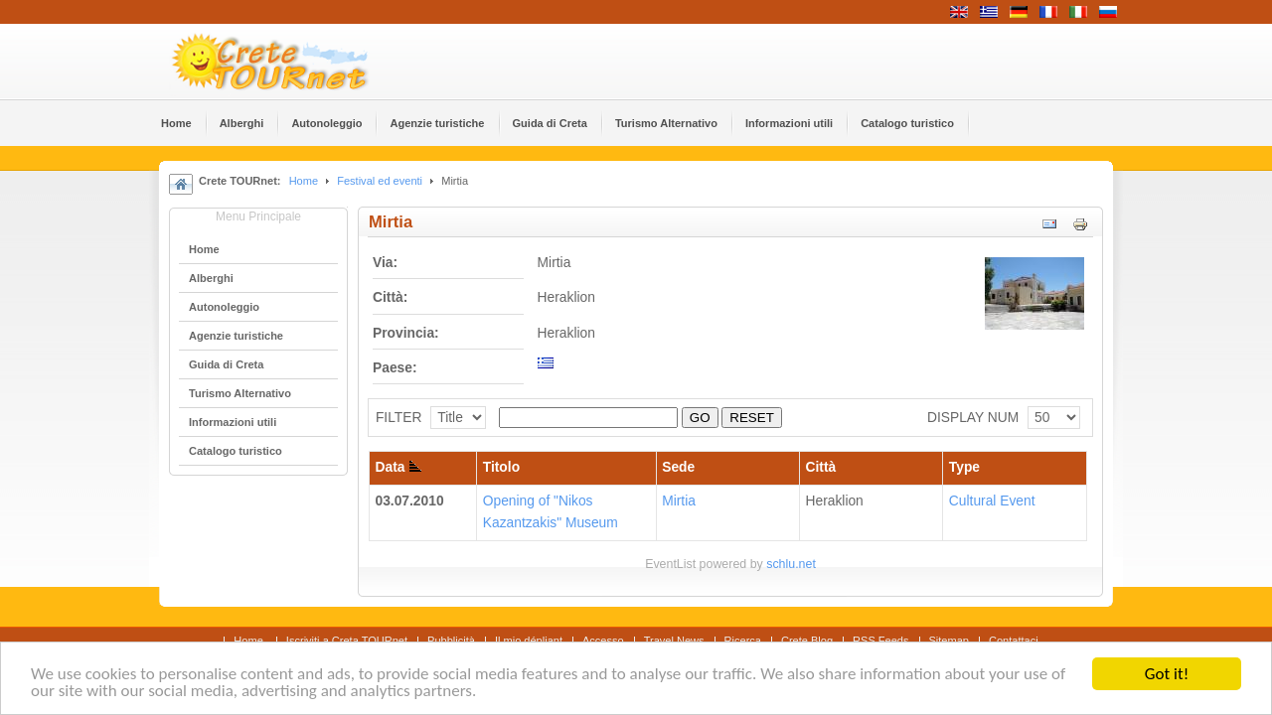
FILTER (399, 417)
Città (821, 467)
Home (303, 181)
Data (399, 467)
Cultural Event (992, 501)
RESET (751, 417)
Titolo (501, 467)
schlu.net (791, 564)
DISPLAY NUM (973, 417)
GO (700, 417)
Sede (678, 467)
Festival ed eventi (379, 181)
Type (964, 467)
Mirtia (679, 501)
